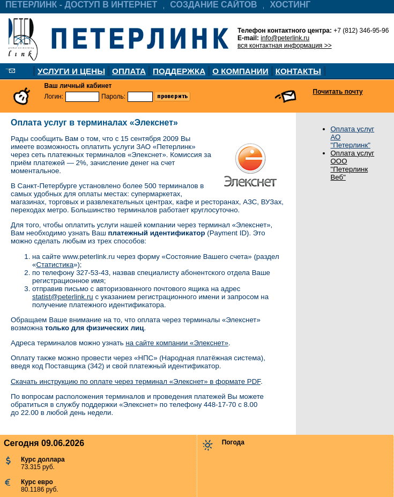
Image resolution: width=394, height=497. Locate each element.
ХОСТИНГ (290, 4)
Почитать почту (338, 91)
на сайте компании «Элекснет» (176, 343)
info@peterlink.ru (285, 38)
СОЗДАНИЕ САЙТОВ (213, 4)
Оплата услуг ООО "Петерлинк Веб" (353, 165)
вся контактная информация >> (284, 45)
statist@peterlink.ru (62, 297)
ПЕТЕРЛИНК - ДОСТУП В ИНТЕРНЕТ (81, 4)
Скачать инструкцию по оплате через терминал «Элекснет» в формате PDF (136, 381)
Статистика (54, 265)
